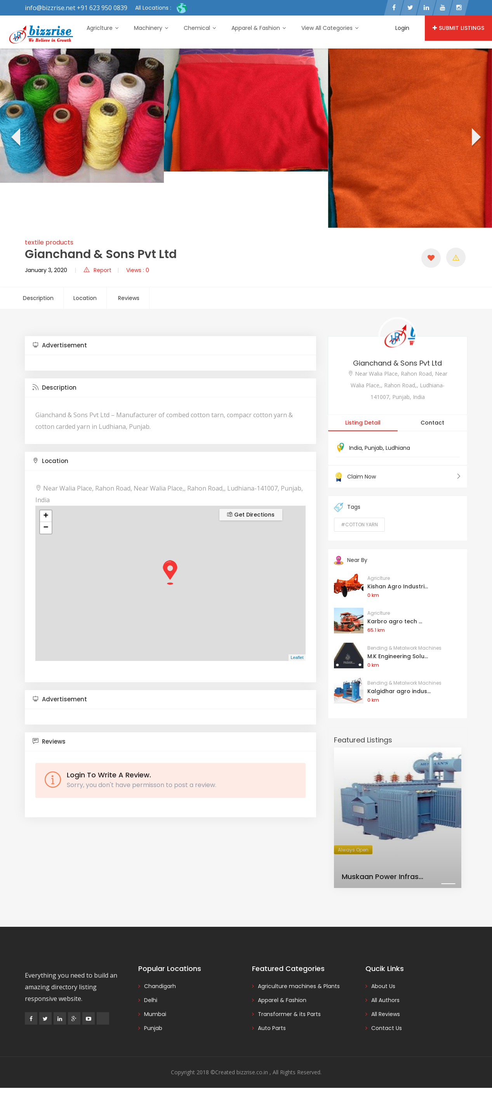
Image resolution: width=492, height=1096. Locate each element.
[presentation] (15, 138)
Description (38, 298)
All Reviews (385, 1014)
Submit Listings (458, 28)
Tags (347, 507)
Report (97, 270)
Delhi (150, 1000)
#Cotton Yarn (359, 524)
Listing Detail (363, 423)
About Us (383, 986)
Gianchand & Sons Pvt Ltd (397, 363)
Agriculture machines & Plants (299, 986)
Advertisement (60, 345)
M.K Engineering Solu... (397, 656)
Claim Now (397, 477)
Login (402, 28)
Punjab (374, 448)
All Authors (385, 1000)
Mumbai (155, 1014)
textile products (49, 242)
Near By (350, 560)
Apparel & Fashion (258, 28)
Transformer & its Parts (289, 1014)
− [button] (45, 528)
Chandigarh (160, 986)
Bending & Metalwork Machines (404, 648)
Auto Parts (272, 1028)
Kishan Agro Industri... (397, 586)
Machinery (151, 28)
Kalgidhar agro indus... (399, 691)
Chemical (200, 28)
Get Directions (251, 515)
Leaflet (296, 657)
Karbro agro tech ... (394, 621)
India (355, 448)
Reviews (128, 298)
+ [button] (45, 516)
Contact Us (386, 1028)
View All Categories (329, 28)
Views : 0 (137, 270)
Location (85, 298)
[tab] (170, 345)
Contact (432, 423)
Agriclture (102, 28)
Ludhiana (398, 448)
